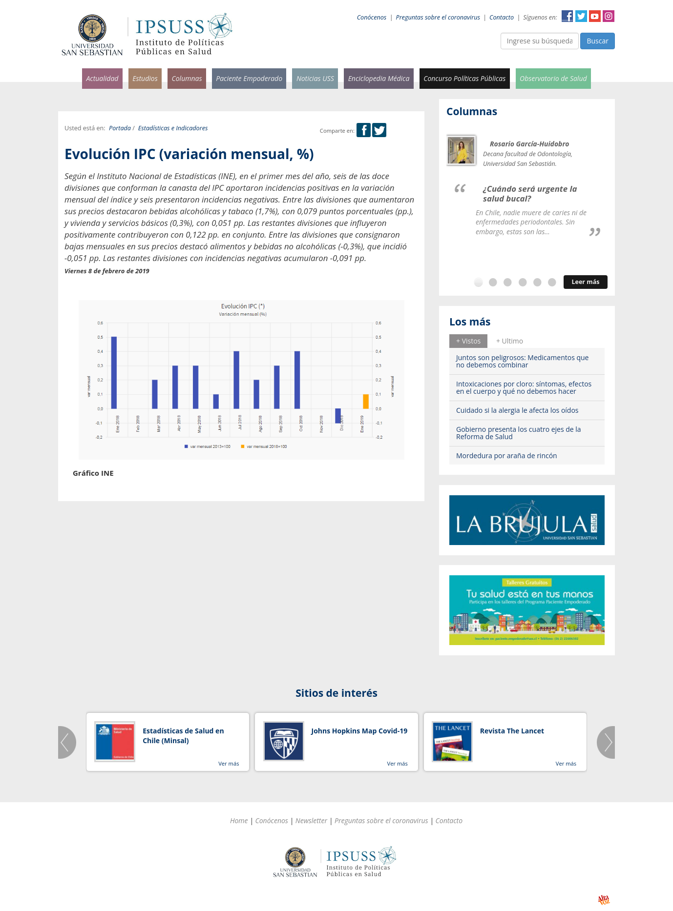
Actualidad (102, 78)
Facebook (567, 16)
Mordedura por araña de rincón (506, 455)
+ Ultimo (509, 340)
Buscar (598, 40)
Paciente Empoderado (249, 78)
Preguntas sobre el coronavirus (438, 17)
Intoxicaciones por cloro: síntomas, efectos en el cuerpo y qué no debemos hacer (523, 387)
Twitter (581, 16)
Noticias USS (315, 78)
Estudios (145, 78)
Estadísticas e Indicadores (173, 128)
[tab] (468, 341)
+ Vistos (468, 340)
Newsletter (311, 820)
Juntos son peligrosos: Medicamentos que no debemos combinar (522, 361)
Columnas (186, 78)
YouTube (595, 16)
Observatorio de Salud (553, 78)
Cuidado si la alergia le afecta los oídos (517, 410)
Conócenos (372, 17)
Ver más (228, 763)
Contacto (501, 17)
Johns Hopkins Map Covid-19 (360, 730)
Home (239, 820)
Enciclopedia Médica (379, 78)
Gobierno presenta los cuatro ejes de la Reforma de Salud (518, 433)
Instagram (608, 16)
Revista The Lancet (512, 730)
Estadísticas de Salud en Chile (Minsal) (183, 735)
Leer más (585, 282)
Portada (120, 128)
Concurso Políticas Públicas (464, 78)
